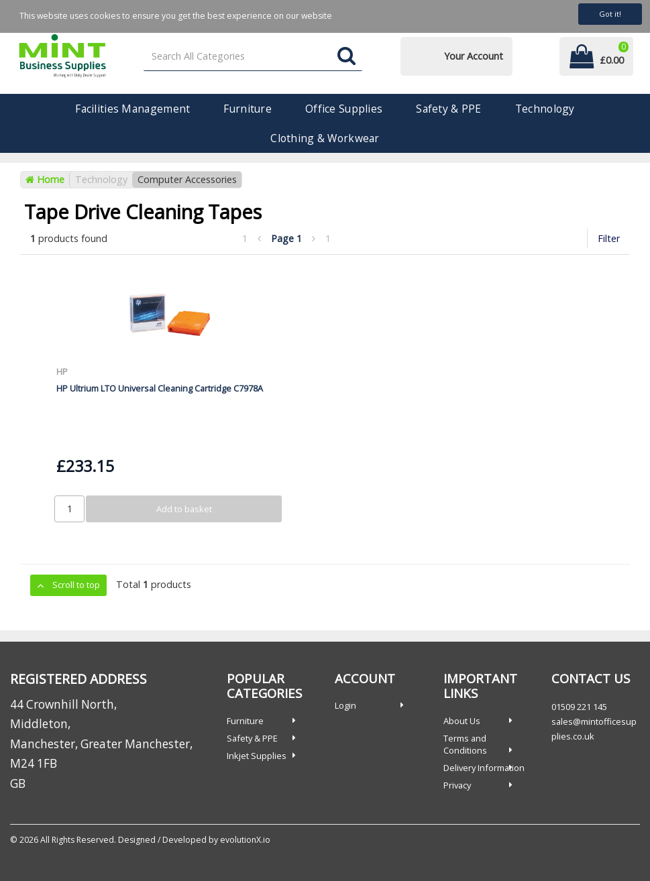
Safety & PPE (448, 108)
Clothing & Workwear (324, 138)
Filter (609, 238)
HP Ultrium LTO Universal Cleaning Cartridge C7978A (159, 388)
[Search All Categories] (253, 56)
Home (44, 179)
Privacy (457, 785)
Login (345, 705)
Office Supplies (343, 108)
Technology (545, 108)
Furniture (247, 108)
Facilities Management (132, 108)
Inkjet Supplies (256, 756)
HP (62, 371)
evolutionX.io (245, 839)
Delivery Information (484, 768)
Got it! (610, 14)
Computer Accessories (187, 179)
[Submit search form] (346, 57)
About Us (461, 721)
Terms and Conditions (465, 744)
